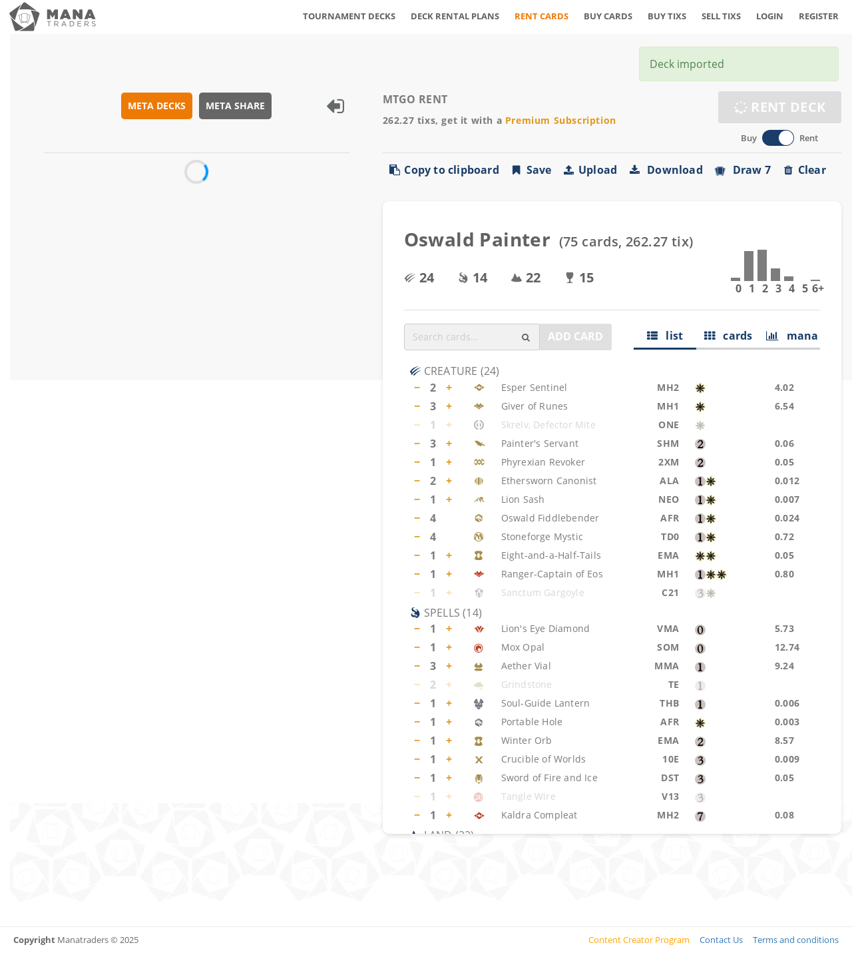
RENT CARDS (541, 16)
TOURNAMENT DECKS (349, 16)
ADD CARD (575, 336)
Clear (803, 169)
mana (792, 335)
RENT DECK (779, 107)
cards (728, 335)
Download (665, 169)
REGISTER (819, 16)
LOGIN (769, 16)
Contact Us (721, 940)
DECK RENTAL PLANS (455, 16)
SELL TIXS (721, 16)
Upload (589, 169)
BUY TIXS (667, 16)
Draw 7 (742, 169)
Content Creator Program (639, 940)
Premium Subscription (560, 120)
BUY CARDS (608, 16)
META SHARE (235, 105)
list (665, 335)
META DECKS (157, 105)
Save (531, 169)
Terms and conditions (796, 940)
